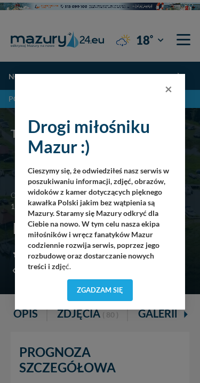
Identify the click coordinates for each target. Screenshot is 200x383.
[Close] (168, 89)
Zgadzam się (100, 290)
